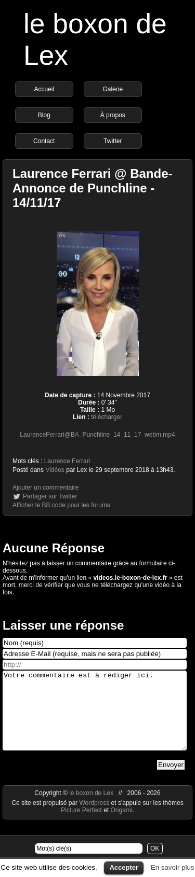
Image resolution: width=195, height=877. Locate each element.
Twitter (112, 141)
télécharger (106, 417)
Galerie (112, 89)
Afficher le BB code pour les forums (61, 505)
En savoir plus (172, 867)
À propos (112, 115)
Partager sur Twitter (50, 496)
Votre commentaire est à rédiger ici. (95, 718)
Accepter (123, 867)
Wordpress (95, 818)
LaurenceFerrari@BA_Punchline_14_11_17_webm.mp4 (97, 434)
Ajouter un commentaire (45, 487)
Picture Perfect (81, 825)
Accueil (44, 89)
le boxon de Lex (91, 808)
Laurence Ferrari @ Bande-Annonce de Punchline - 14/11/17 (92, 188)
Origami (122, 825)
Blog (44, 115)
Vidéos (54, 470)
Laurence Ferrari (67, 461)
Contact (44, 141)
